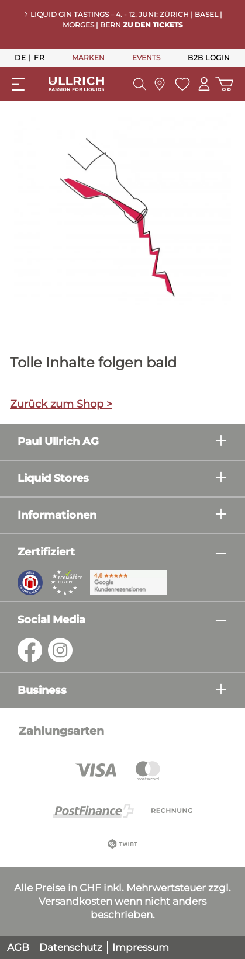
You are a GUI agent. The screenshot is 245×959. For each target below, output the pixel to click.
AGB (18, 947)
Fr (39, 57)
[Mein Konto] (204, 83)
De (20, 57)
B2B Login (209, 57)
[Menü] (18, 84)
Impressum (140, 947)
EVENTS (146, 57)
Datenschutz (70, 947)
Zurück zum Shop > (61, 404)
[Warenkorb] (224, 84)
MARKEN (88, 57)
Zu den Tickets (153, 24)
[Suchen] (139, 84)
